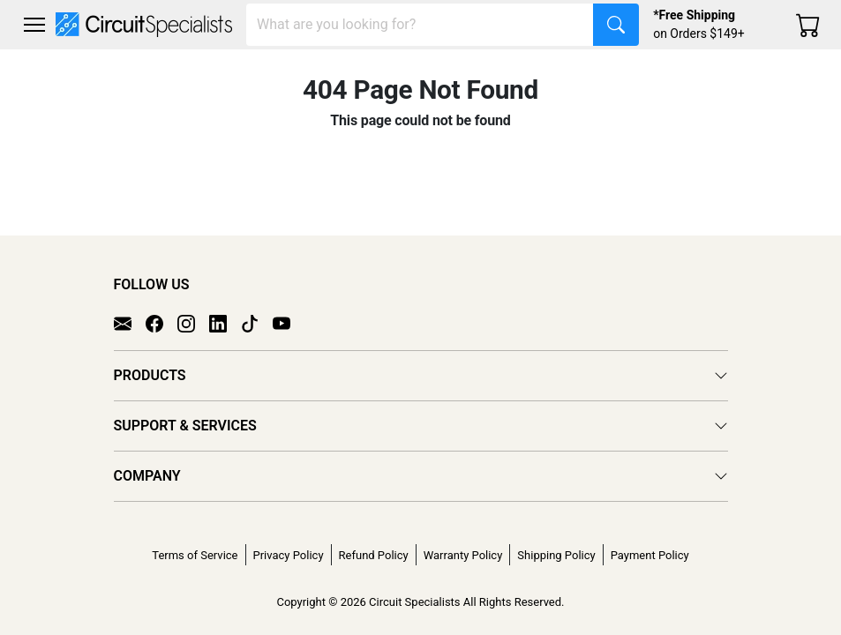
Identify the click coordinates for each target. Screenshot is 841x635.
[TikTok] (257, 323)
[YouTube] (288, 323)
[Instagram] (193, 323)
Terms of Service (194, 555)
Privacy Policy (288, 555)
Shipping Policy (556, 555)
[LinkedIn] (225, 323)
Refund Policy (374, 555)
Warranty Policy (463, 555)
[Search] (420, 25)
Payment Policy (650, 555)
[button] (34, 25)
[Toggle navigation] (34, 25)
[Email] (130, 323)
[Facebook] (161, 323)
